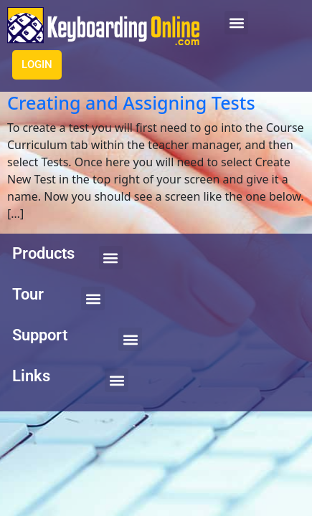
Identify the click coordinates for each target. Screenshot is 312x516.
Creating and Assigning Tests (131, 102)
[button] (236, 22)
